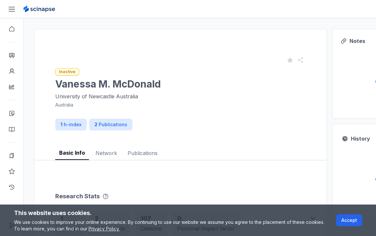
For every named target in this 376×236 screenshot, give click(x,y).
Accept (349, 220)
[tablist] (180, 148)
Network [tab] (106, 153)
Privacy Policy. (104, 228)
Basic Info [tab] (72, 152)
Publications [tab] (143, 153)
